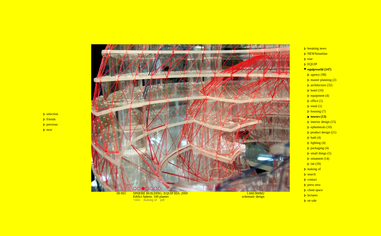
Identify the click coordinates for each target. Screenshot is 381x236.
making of (150, 200)
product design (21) (323, 132)
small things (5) (321, 153)
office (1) (317, 101)
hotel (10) (317, 90)
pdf (162, 200)
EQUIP (312, 64)
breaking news (317, 48)
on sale (312, 200)
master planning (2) (323, 80)
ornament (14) (320, 158)
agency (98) (318, 74)
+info (136, 200)
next (49, 129)
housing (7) (318, 111)
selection (52, 114)
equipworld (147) (319, 69)
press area (314, 185)
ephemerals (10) (321, 127)
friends (51, 119)
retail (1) (316, 106)
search (311, 174)
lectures (312, 195)
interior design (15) (323, 122)
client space (315, 190)
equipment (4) (320, 95)
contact (312, 179)
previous (52, 124)
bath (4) (316, 137)
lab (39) (316, 164)
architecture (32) (321, 85)
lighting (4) (318, 143)
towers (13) (318, 116)
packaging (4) (320, 148)
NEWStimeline (317, 53)
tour (310, 59)
